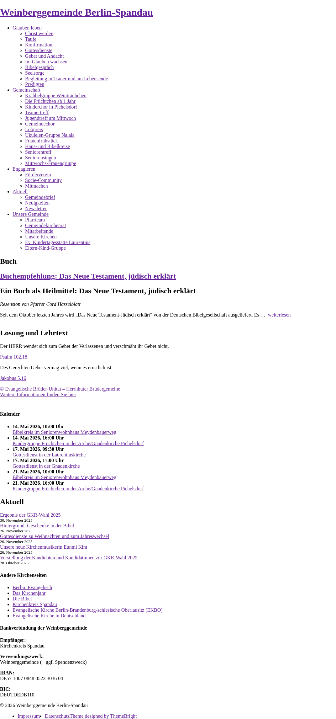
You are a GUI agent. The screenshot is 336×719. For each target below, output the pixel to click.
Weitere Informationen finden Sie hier (38, 394)
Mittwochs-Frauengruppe (50, 163)
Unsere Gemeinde (31, 214)
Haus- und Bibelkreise (47, 146)
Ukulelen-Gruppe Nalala (50, 135)
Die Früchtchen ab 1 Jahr (50, 101)
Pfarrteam (35, 219)
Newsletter (36, 208)
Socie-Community (43, 180)
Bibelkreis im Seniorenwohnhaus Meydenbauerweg (64, 432)
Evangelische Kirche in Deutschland (49, 615)
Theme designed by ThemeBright (103, 716)
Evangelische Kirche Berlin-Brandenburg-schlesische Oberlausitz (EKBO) (88, 610)
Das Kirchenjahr (29, 593)
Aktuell (20, 191)
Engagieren (24, 169)
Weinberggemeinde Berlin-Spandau (76, 12)
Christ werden (39, 33)
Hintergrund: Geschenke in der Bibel (37, 525)
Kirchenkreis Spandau (35, 604)
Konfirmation (38, 44)
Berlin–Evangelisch (32, 587)
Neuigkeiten (37, 202)
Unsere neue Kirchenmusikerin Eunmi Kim (43, 547)
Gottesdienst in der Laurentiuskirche (49, 454)
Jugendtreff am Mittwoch (50, 118)
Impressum (29, 716)
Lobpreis (34, 129)
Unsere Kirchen (41, 236)
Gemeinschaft (26, 90)
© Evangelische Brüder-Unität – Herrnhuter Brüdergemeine (60, 388)
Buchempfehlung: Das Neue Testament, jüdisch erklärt (88, 276)
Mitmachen (36, 186)
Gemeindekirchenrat (45, 225)
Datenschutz (57, 716)
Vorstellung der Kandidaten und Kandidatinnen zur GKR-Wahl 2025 (69, 557)
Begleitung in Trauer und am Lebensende (66, 78)
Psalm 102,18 (13, 357)
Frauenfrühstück (41, 140)
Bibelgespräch (39, 67)
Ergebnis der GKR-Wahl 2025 (30, 515)
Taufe (30, 39)
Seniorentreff (38, 152)
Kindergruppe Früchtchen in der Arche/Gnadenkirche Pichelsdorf (78, 443)
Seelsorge (35, 73)
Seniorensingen (40, 157)
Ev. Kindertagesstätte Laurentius (57, 242)
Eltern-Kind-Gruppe (45, 248)
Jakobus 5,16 (13, 378)
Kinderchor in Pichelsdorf (51, 106)
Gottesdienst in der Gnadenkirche (46, 466)
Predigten (34, 84)
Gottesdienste (38, 50)
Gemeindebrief (40, 197)
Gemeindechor (40, 123)
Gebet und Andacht (44, 56)
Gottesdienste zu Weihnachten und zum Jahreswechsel (54, 536)
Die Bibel (22, 598)
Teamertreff (37, 112)
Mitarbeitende (39, 231)
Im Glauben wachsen (46, 61)
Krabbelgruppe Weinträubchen (56, 95)
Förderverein (38, 174)
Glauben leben (27, 27)
